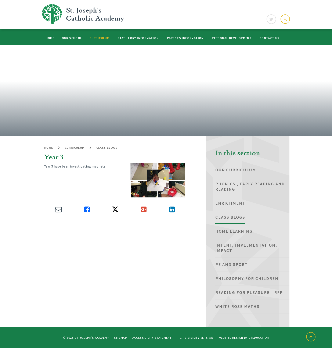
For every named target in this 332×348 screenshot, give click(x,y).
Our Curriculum (235, 169)
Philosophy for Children (246, 278)
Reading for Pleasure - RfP (249, 292)
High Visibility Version (195, 338)
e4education (259, 338)
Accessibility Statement (152, 338)
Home (48, 148)
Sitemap (120, 338)
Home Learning (234, 231)
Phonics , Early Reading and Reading (250, 186)
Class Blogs (106, 148)
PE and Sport (231, 264)
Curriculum (75, 148)
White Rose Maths (237, 306)
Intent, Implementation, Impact (246, 247)
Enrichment (230, 203)
